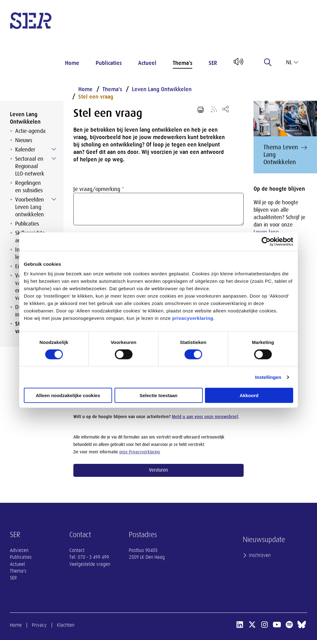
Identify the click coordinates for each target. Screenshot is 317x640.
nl (292, 62)
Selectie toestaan (159, 395)
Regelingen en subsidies (29, 186)
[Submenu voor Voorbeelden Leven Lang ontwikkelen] (54, 199)
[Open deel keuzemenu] (225, 109)
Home (72, 63)
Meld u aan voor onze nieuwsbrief (205, 416)
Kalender (25, 149)
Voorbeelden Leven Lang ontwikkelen (29, 207)
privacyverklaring (192, 318)
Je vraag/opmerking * (98, 189)
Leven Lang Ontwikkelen (25, 118)
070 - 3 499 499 (93, 557)
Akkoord (249, 395)
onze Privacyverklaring (139, 452)
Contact (77, 550)
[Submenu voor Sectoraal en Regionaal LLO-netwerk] (54, 158)
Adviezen (19, 550)
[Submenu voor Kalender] (54, 149)
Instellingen (268, 376)
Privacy (39, 625)
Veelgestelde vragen (89, 564)
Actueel (147, 63)
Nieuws (23, 140)
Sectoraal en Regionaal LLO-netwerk (29, 166)
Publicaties (109, 63)
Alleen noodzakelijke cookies (68, 395)
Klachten (65, 625)
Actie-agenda (30, 131)
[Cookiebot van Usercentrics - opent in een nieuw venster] (266, 241)
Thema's (182, 63)
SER (213, 63)
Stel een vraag (95, 97)
